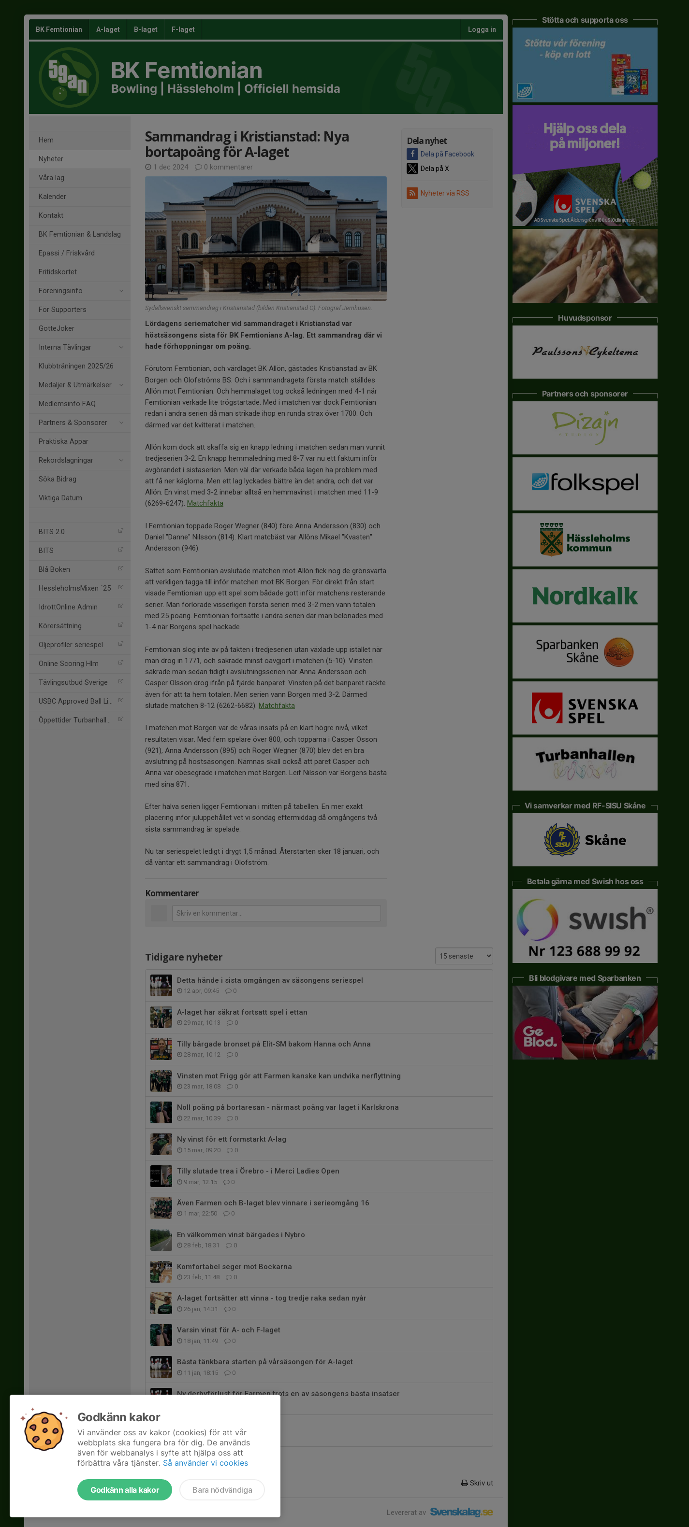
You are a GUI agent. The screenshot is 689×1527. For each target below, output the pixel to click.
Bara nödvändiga (222, 1490)
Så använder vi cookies (205, 1463)
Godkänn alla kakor (124, 1490)
